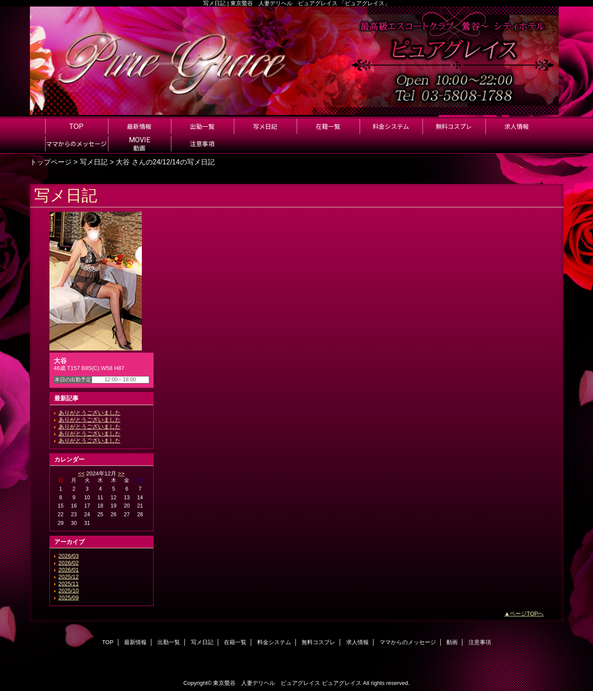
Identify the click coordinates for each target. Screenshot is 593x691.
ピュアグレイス (341, 683)
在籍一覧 (235, 642)
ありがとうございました (90, 412)
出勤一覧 (168, 642)
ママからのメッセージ (408, 642)
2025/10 (69, 590)
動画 (452, 642)
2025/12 (69, 576)
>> (121, 473)
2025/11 (69, 583)
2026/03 (69, 556)
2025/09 (69, 597)
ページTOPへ (527, 613)
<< (81, 473)
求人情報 (357, 642)
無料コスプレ (318, 642)
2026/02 (69, 563)
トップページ (51, 162)
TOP (76, 126)
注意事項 (480, 642)
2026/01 (69, 570)
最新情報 (135, 642)
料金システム (274, 642)
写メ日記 (94, 162)
